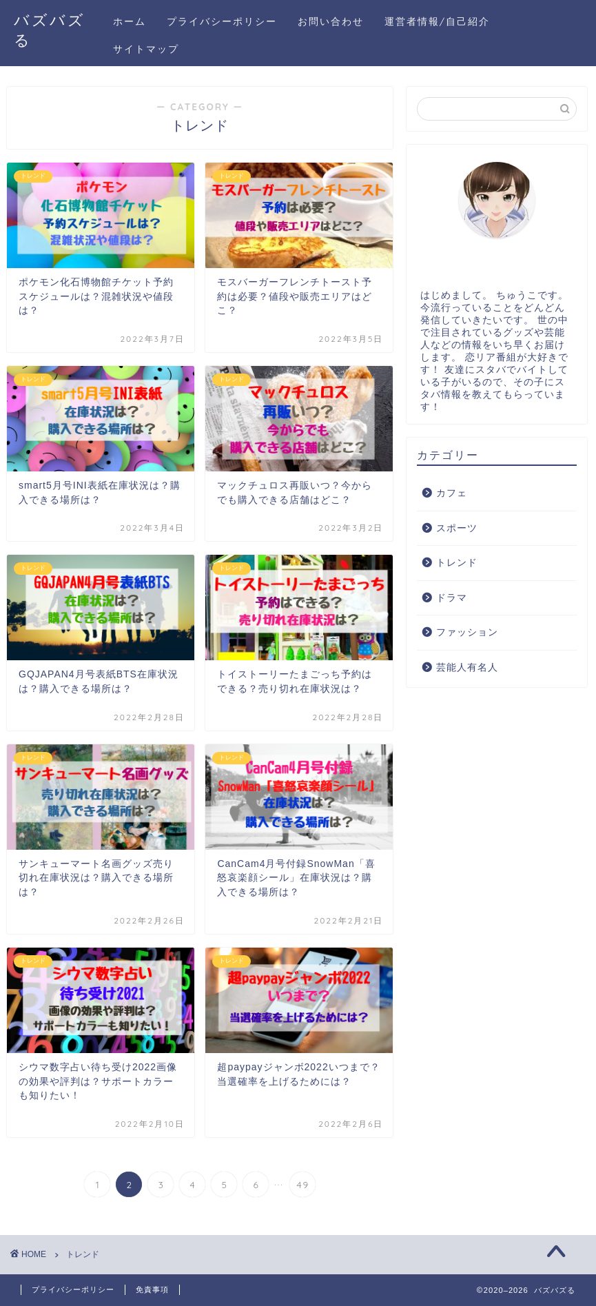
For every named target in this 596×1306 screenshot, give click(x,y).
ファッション (467, 632)
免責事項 (152, 1289)
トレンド (456, 563)
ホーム (129, 21)
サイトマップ (146, 49)
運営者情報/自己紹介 (437, 21)
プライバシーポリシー (222, 21)
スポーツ (456, 528)
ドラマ (451, 598)
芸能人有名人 (467, 667)
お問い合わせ (331, 21)
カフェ (451, 493)
